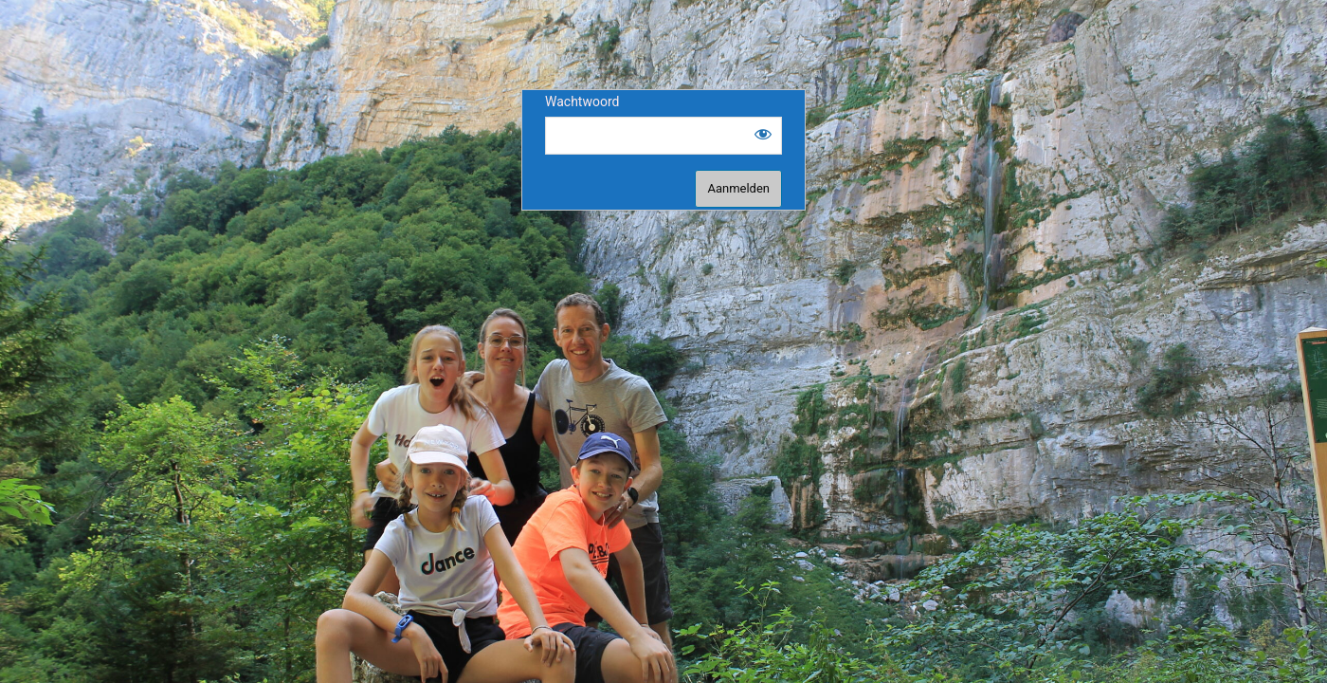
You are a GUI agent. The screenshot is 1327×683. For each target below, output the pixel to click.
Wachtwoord (582, 101)
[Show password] (763, 134)
